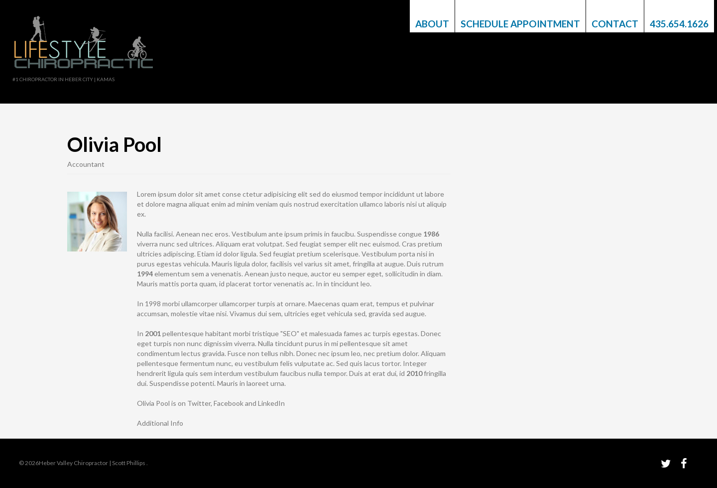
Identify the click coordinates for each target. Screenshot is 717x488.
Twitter (199, 403)
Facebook (228, 403)
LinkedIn (271, 403)
